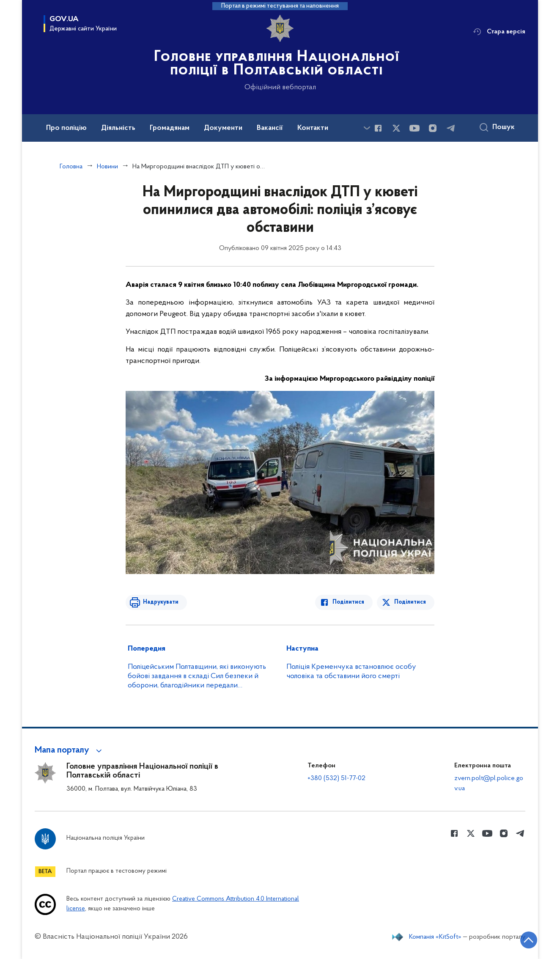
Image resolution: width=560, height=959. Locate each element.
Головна (71, 166)
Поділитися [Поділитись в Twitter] (410, 602)
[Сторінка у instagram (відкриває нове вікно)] (433, 128)
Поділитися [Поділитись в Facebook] (349, 602)
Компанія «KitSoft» (435, 937)
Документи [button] (223, 128)
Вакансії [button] (270, 128)
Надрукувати (160, 602)
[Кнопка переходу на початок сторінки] (528, 940)
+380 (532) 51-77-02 (336, 778)
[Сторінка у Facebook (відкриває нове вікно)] (378, 128)
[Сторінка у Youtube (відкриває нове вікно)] (414, 128)
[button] (69, 750)
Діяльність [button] (118, 128)
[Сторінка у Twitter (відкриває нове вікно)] (396, 128)
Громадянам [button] (169, 128)
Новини (107, 166)
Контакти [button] (312, 128)
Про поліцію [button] (66, 128)
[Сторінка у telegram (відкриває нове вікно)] (451, 128)
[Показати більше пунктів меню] (366, 128)
